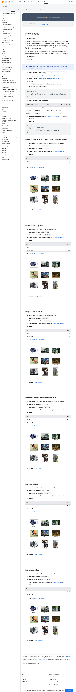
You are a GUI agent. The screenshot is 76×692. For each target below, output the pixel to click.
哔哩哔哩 (24, 681)
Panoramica (5, 9)
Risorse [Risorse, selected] (46, 1)
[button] (10, 11)
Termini (24, 690)
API (38, 1)
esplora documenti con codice (56, 72)
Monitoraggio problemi (54, 674)
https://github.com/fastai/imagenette (46, 76)
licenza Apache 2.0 (62, 657)
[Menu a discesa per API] (41, 2)
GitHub (71, 1)
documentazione (56, 17)
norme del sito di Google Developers (39, 659)
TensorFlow (28, 30)
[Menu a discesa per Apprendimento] (34, 2)
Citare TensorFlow (53, 684)
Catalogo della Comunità (24, 9)
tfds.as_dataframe (38, 210)
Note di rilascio (52, 677)
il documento (52, 116)
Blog (23, 674)
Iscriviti (69, 690)
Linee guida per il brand (54, 681)
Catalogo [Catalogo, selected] (13, 9)
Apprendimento (28, 1)
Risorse (34, 30)
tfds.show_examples (38, 167)
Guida (35, 9)
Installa (19, 1)
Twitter (24, 679)
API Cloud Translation (47, 25)
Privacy (29, 690)
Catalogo (46, 30)
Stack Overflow (53, 679)
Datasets (5, 6)
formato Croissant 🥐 (42, 17)
